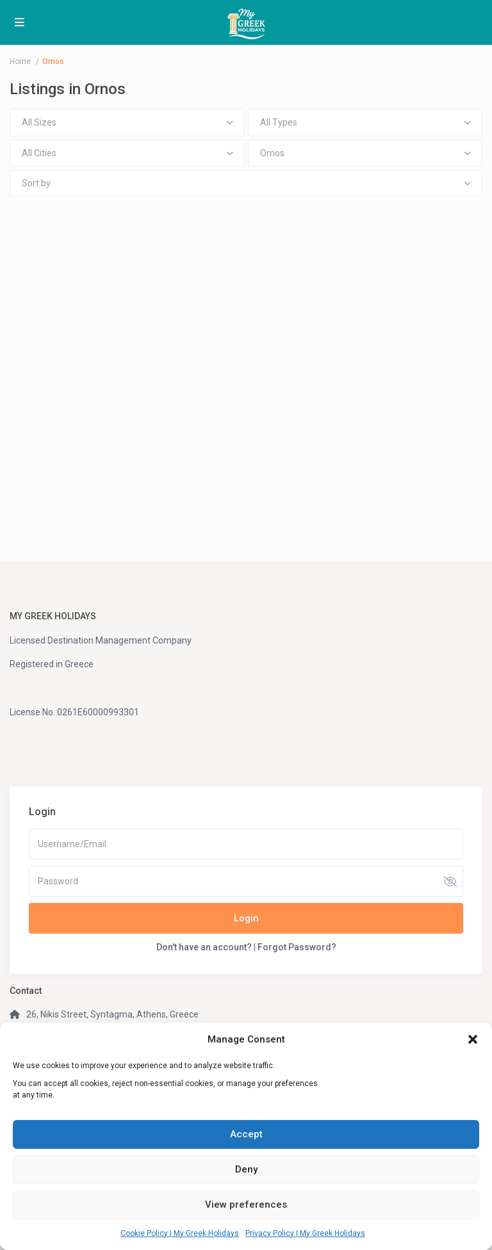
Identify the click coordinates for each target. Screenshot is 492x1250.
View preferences (246, 1204)
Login (246, 918)
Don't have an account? (204, 947)
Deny (246, 1169)
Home (20, 61)
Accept (246, 1134)
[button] (472, 1039)
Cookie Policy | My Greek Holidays (179, 1233)
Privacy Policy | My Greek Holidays (305, 1233)
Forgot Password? (297, 947)
